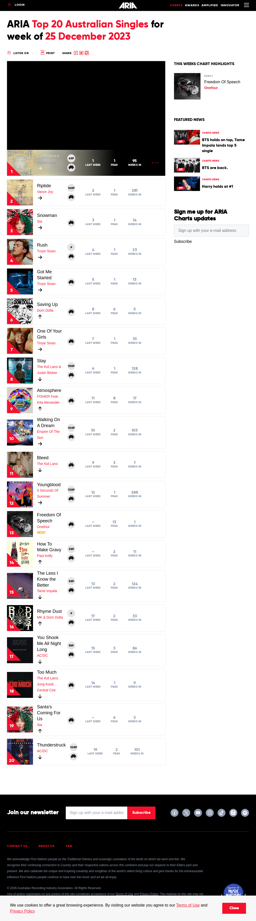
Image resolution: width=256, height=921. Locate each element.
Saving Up (47, 304)
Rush (42, 245)
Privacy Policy (22, 911)
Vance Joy (45, 192)
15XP (71, 366)
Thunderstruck (51, 744)
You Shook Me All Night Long (49, 643)
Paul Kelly (44, 556)
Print (47, 53)
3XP (71, 549)
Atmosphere (49, 390)
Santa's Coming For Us (48, 712)
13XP (71, 489)
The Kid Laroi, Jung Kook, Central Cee (48, 684)
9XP (71, 645)
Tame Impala (47, 591)
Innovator (230, 5)
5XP (71, 581)
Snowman (47, 215)
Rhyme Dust (49, 611)
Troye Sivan (46, 251)
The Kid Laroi (47, 464)
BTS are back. (215, 168)
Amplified (210, 5)
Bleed (42, 457)
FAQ (69, 846)
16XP (71, 188)
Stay (41, 360)
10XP (71, 428)
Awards (192, 5)
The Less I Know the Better (47, 579)
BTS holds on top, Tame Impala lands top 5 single (223, 145)
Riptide (44, 185)
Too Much (46, 672)
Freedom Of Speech (222, 82)
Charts (176, 5)
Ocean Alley (46, 162)
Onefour (43, 527)
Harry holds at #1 (217, 187)
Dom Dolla (45, 310)
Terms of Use (188, 905)
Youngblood (48, 484)
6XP (71, 158)
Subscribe (141, 813)
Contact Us (17, 846)
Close (234, 908)
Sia (39, 221)
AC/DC (42, 655)
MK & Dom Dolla (50, 617)
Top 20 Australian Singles (90, 25)
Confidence (48, 156)
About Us (46, 846)
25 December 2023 (87, 37)
